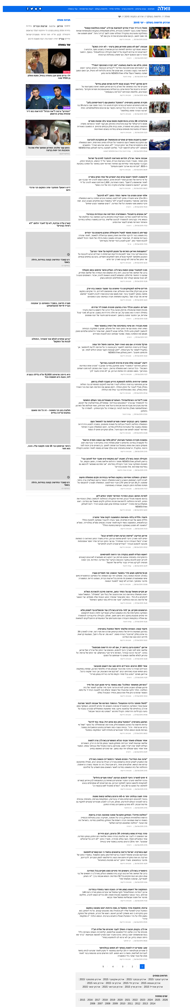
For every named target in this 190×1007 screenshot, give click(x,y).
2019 (109, 1000)
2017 (94, 1000)
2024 (147, 1000)
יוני (116, 17)
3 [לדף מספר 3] (120, 966)
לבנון (56, 35)
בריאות (93, 3)
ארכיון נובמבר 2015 (133, 979)
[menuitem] (146, 3)
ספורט (137, 3)
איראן (57, 26)
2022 (132, 1000)
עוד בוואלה (70, 9)
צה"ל (58, 39)
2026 (162, 1000)
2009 (112, 1003)
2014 (150, 1003)
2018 (102, 1000)
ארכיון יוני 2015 (110, 983)
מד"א (51, 35)
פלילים (64, 39)
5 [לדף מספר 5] (100, 966)
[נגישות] (4, 3)
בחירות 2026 (62, 31)
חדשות (147, 3)
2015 (79, 1000)
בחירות (26, 26)
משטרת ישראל (30, 35)
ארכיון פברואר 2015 (110, 987)
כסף (110, 3)
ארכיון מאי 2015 (92, 983)
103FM (64, 26)
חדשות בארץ (125, 9)
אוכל (102, 3)
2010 (120, 1003)
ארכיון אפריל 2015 (150, 987)
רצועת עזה (46, 39)
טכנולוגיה (72, 3)
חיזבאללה (63, 35)
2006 (89, 1003)
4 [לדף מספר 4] (110, 966)
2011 (127, 1003)
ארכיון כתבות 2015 (131, 17)
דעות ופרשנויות (83, 9)
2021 (125, 1000)
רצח (39, 39)
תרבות (128, 3)
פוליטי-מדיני (111, 9)
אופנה (61, 3)
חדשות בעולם (98, 9)
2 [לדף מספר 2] (129, 966)
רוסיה (53, 39)
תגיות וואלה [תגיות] (61, 20)
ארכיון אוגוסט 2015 (147, 983)
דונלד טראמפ (29, 31)
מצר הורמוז (42, 35)
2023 (139, 1000)
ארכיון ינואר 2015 (88, 987)
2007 (97, 1003)
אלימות (49, 26)
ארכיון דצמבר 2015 (155, 979)
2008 (105, 1003)
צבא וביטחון (138, 9)
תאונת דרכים (31, 39)
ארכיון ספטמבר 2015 (87, 979)
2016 (87, 1000)
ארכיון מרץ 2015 (130, 987)
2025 (154, 1000)
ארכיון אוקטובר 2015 (110, 979)
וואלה (164, 17)
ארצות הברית (37, 26)
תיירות (83, 3)
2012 (135, 1003)
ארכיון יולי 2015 (128, 983)
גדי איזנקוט (40, 31)
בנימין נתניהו (50, 31)
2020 (117, 1000)
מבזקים (148, 9)
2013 (142, 1003)
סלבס (118, 3)
